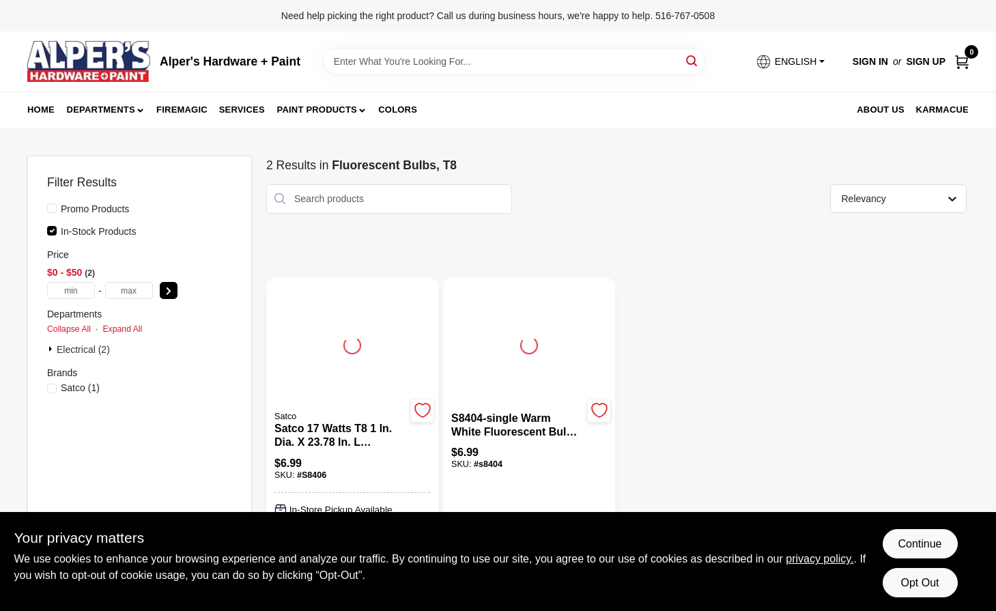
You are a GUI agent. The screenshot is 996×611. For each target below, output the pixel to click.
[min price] (71, 290)
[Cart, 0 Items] (962, 62)
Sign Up (925, 61)
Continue (919, 544)
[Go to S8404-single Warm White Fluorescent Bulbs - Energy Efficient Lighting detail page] (529, 343)
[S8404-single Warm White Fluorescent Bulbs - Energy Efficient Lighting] (517, 425)
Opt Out (919, 582)
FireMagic (182, 109)
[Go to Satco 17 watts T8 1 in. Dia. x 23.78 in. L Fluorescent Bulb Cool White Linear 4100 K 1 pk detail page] (352, 343)
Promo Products (95, 208)
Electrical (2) (83, 349)
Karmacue (942, 109)
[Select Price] (168, 290)
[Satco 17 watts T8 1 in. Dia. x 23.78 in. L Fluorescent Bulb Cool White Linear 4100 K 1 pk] (340, 435)
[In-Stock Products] (52, 231)
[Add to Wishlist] (422, 411)
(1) (80, 387)
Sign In (870, 61)
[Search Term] (514, 61)
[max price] (129, 290)
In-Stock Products (99, 231)
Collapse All (69, 329)
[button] (789, 61)
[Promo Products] (52, 208)
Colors (397, 109)
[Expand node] (52, 349)
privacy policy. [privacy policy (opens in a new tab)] (819, 559)
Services (242, 109)
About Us (881, 109)
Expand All (122, 329)
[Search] (692, 60)
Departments (101, 109)
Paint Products (317, 109)
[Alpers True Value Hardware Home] (88, 61)
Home (41, 109)
